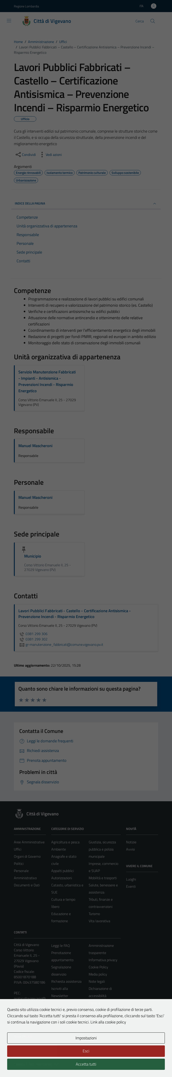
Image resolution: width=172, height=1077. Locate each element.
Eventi (131, 886)
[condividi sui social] (25, 154)
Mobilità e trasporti (103, 878)
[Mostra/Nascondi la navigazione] (9, 20)
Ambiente (58, 849)
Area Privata (23, 1036)
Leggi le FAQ (60, 945)
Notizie (131, 842)
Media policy (98, 974)
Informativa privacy (103, 960)
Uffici (17, 849)
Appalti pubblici (62, 870)
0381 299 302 (32, 639)
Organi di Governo (27, 856)
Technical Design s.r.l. (44, 1064)
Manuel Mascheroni (35, 446)
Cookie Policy (98, 967)
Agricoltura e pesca (65, 842)
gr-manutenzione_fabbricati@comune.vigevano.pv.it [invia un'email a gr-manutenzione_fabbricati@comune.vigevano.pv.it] (60, 644)
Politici (19, 863)
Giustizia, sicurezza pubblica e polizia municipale (102, 849)
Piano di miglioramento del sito (102, 1010)
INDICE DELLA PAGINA (86, 203)
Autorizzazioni (61, 878)
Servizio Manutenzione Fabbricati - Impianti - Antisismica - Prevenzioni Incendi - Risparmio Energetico (47, 381)
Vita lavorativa (99, 921)
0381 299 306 (32, 633)
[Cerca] (152, 21)
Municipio (32, 556)
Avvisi (130, 849)
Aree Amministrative (29, 842)
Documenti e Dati (27, 885)
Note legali (97, 981)
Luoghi (131, 879)
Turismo (94, 913)
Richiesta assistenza (66, 981)
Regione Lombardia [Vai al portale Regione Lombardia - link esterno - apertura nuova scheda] (26, 6)
